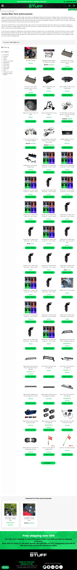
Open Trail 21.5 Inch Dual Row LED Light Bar (67, 369)
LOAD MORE (47, 465)
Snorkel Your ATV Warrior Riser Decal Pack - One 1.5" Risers (30, 242)
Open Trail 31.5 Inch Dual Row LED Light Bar (67, 397)
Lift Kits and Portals (7, 63)
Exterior (4, 59)
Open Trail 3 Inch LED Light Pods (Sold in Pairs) (67, 424)
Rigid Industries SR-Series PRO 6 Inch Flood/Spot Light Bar (67, 342)
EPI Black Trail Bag (30, 62)
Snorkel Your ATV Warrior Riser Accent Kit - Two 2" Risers (49, 242)
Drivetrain (4, 58)
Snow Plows (5, 67)
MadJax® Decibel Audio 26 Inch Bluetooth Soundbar (48, 63)
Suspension (5, 70)
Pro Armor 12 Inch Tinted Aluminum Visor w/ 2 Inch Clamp (30, 90)
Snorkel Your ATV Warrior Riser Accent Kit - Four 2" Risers (49, 342)
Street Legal (5, 69)
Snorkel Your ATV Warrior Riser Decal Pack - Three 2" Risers (30, 268)
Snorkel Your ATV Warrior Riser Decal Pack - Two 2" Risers (49, 268)
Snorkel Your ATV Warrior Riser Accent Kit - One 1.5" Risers (67, 193)
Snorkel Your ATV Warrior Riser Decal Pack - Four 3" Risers (49, 293)
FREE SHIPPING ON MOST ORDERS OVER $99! (31, 1)
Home (2, 13)
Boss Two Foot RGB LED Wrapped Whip (49, 450)
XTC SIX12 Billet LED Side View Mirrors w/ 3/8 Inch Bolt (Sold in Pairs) (67, 116)
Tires (3, 72)
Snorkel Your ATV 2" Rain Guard (67, 292)
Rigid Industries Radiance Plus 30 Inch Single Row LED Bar (30, 397)
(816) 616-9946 (70, 1)
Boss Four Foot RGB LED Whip (67, 449)
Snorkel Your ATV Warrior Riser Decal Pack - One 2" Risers (67, 317)
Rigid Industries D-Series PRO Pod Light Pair (49, 424)
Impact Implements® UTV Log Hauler (48, 115)
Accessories (5, 56)
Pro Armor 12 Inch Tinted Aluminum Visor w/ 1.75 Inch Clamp (67, 64)
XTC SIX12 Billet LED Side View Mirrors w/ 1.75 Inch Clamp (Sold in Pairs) (48, 143)
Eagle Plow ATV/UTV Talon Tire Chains (30, 115)
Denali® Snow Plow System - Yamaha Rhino (30, 168)
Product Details (30, 70)
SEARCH (71, 10)
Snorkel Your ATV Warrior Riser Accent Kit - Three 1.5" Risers (30, 193)
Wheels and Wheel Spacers (8, 75)
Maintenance (5, 64)
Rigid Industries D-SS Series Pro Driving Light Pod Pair (30, 450)
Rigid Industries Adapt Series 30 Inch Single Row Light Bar (48, 397)
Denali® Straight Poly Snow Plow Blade (67, 142)
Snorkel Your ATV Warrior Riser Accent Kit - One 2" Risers (30, 293)
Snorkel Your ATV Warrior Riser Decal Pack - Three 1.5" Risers (30, 342)
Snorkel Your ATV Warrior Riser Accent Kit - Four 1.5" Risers (49, 217)
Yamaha (5, 13)
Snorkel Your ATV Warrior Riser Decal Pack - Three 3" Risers (49, 193)
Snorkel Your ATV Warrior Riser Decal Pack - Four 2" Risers (67, 217)
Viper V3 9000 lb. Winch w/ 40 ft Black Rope (67, 89)
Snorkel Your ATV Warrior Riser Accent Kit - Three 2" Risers (67, 168)
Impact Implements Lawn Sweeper (49, 89)
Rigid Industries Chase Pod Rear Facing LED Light (30, 424)
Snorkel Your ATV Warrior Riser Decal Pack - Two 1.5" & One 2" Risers (67, 243)
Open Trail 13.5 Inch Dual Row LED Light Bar (49, 369)
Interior (4, 61)
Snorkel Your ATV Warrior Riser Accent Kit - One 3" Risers (30, 217)
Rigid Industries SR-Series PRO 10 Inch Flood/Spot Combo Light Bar (30, 370)
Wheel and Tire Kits (7, 74)
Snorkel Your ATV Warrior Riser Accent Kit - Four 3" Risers (30, 317)
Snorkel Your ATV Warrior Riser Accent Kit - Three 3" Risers (49, 168)
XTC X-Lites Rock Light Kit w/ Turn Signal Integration (30, 142)
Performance (5, 66)
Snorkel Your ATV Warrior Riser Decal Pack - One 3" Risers (67, 268)
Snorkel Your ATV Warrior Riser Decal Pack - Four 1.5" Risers (49, 317)
